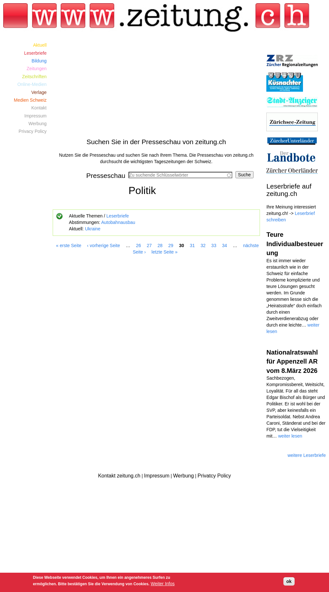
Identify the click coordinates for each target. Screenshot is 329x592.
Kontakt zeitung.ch (119, 475)
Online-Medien (32, 84)
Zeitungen (37, 68)
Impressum (35, 115)
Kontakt (39, 107)
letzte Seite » (165, 251)
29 (170, 245)
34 (224, 245)
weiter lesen (290, 436)
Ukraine (92, 228)
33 (214, 245)
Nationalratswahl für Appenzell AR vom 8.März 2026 (292, 361)
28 (160, 245)
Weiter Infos (162, 583)
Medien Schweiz (30, 100)
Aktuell (40, 45)
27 (149, 245)
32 (203, 245)
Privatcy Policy (214, 475)
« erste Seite (68, 245)
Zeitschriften (34, 76)
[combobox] (180, 175)
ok (288, 581)
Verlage (39, 92)
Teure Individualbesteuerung (294, 243)
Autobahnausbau (118, 222)
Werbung (37, 123)
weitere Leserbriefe (307, 455)
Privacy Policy (33, 131)
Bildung (39, 60)
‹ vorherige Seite (103, 245)
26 (138, 245)
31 (192, 245)
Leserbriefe (117, 215)
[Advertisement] (156, 86)
